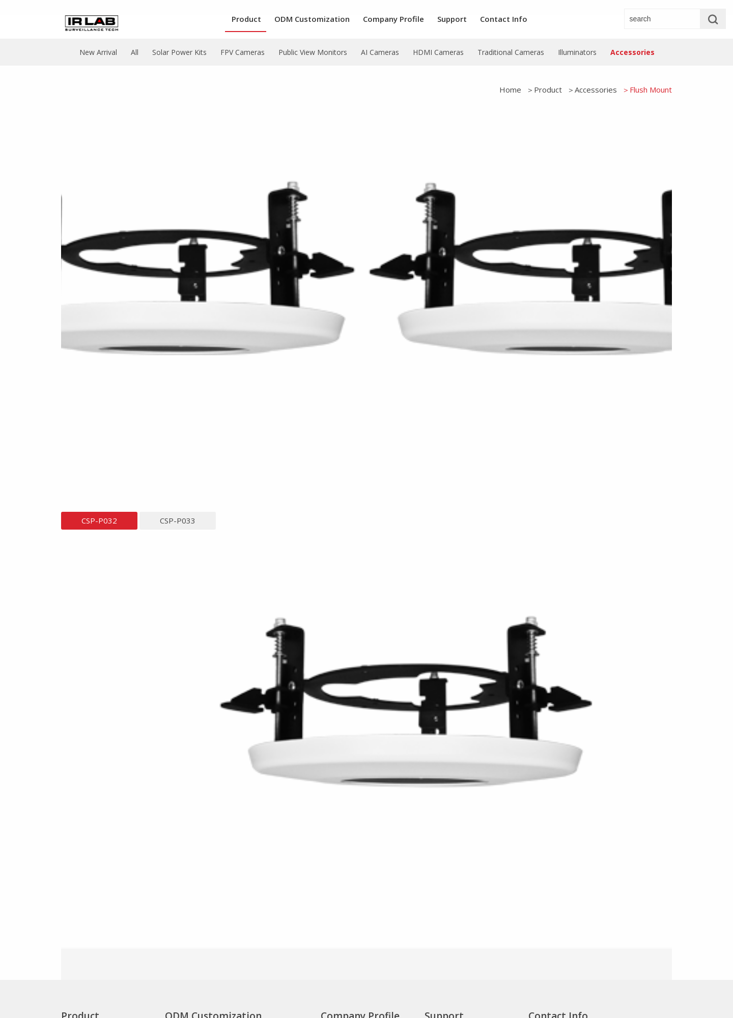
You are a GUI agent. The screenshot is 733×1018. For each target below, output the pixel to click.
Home (510, 89)
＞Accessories (592, 89)
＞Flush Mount (647, 89)
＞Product (544, 89)
